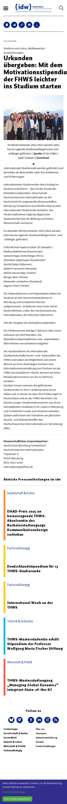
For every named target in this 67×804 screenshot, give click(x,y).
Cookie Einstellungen (46, 746)
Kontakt (39, 741)
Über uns (40, 729)
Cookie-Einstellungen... (15, 791)
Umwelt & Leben (13, 742)
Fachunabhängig (13, 750)
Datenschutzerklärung (46, 737)
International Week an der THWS (30, 605)
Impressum (41, 733)
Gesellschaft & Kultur (16, 733)
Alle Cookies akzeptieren (17, 798)
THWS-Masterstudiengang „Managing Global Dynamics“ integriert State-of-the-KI (33, 685)
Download (42, 157)
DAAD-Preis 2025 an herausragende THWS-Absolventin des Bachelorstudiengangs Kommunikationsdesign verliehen (27, 523)
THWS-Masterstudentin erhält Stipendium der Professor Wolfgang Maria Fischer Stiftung (35, 644)
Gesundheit (10, 737)
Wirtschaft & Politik (14, 746)
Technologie (11, 729)
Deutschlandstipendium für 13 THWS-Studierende (32, 569)
